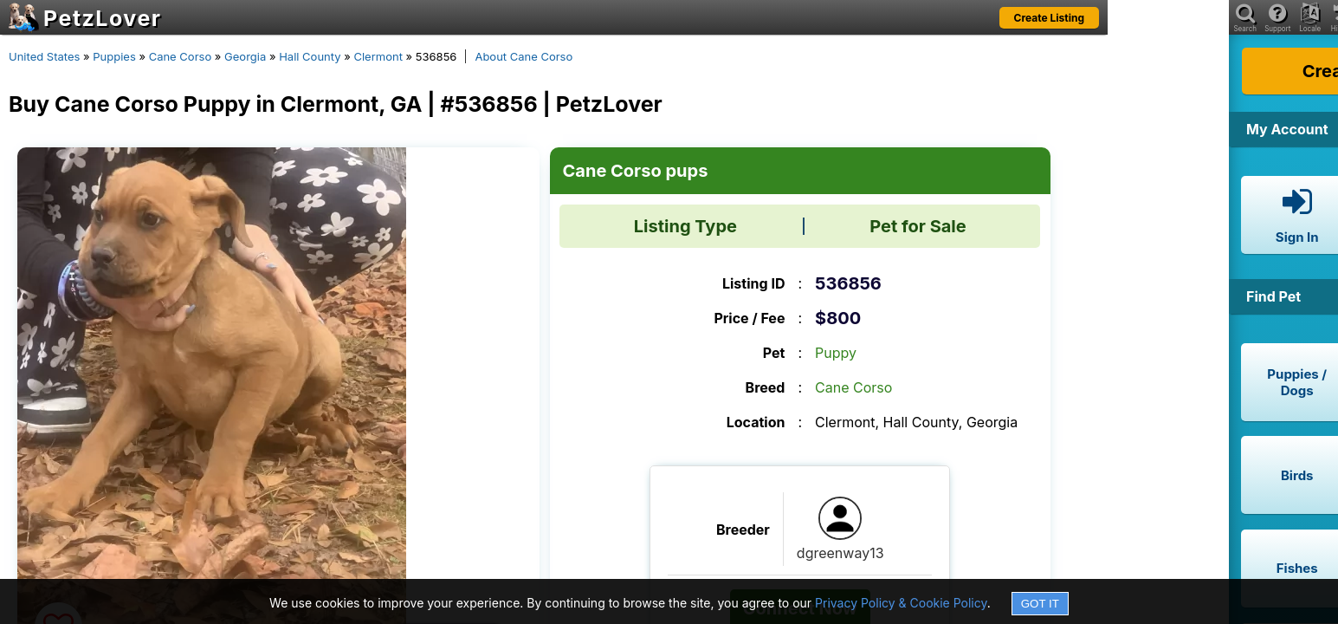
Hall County (309, 56)
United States (44, 56)
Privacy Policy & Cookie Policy (901, 602)
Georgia (245, 56)
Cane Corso (180, 56)
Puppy (835, 352)
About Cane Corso (523, 56)
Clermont (377, 56)
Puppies (114, 56)
